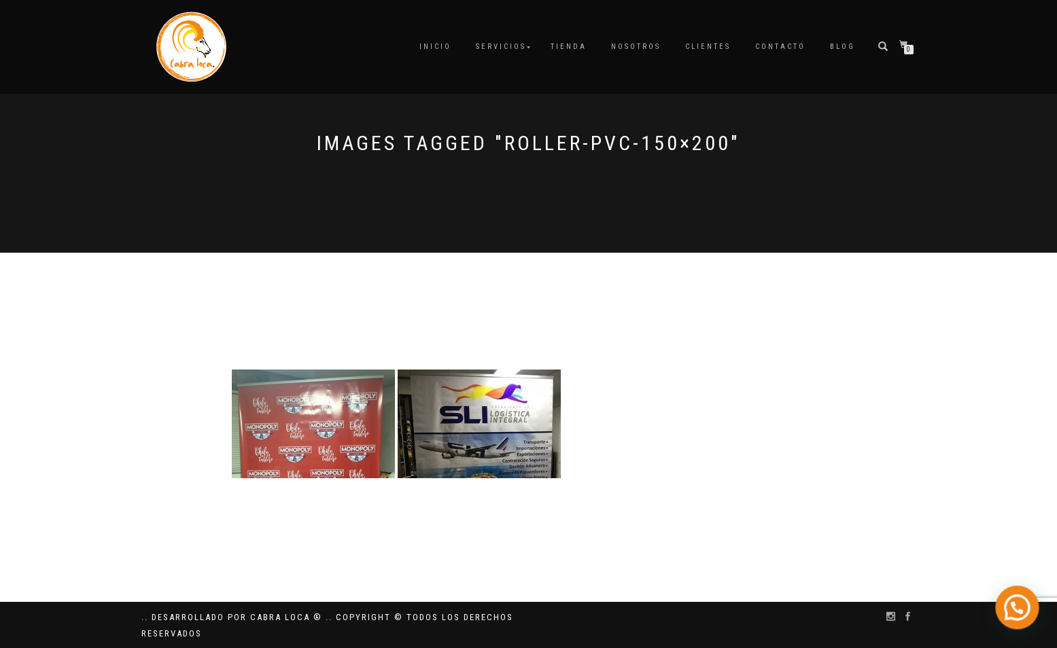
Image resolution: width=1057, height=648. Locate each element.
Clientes (708, 46)
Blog (842, 46)
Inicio (435, 46)
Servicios (501, 46)
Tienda (569, 46)
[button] (1020, 618)
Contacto (780, 46)
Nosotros (636, 46)
